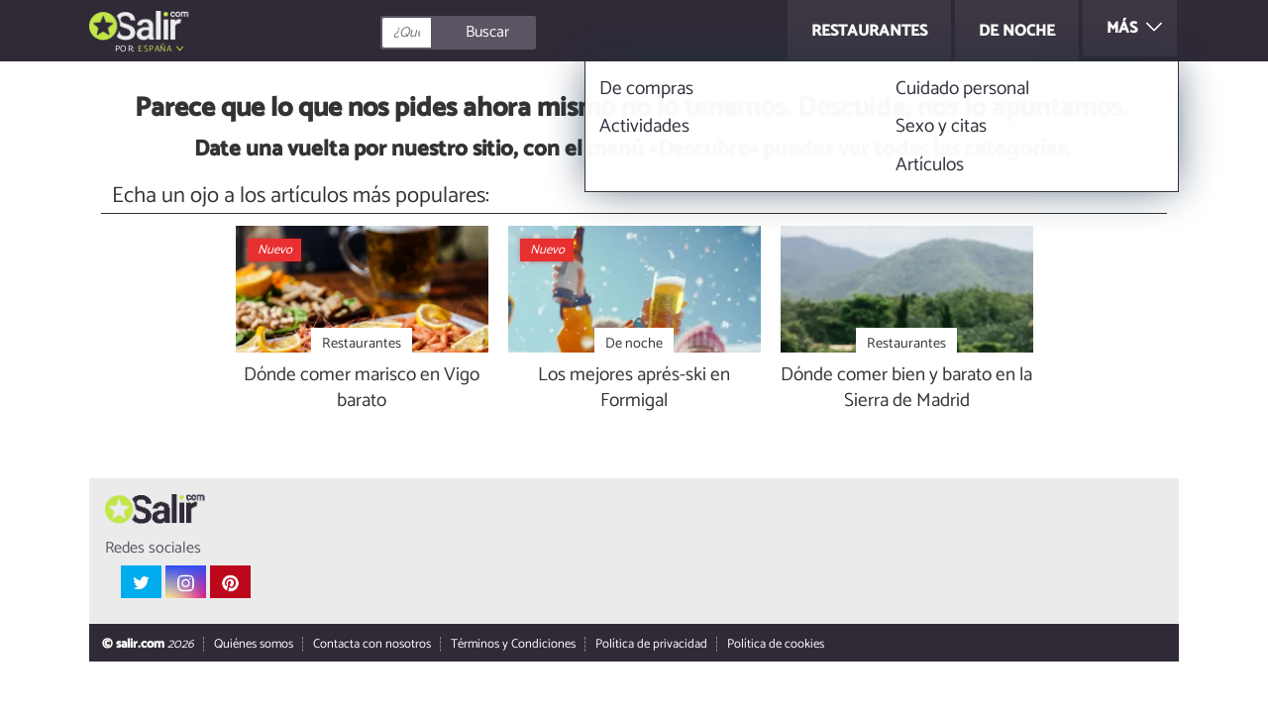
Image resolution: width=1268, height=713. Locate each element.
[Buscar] (546, 33)
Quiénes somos (253, 645)
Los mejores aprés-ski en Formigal (634, 389)
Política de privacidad (651, 645)
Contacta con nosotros (372, 645)
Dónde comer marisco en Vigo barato (361, 389)
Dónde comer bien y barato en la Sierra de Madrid (906, 389)
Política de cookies (775, 645)
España (154, 49)
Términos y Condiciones (513, 645)
